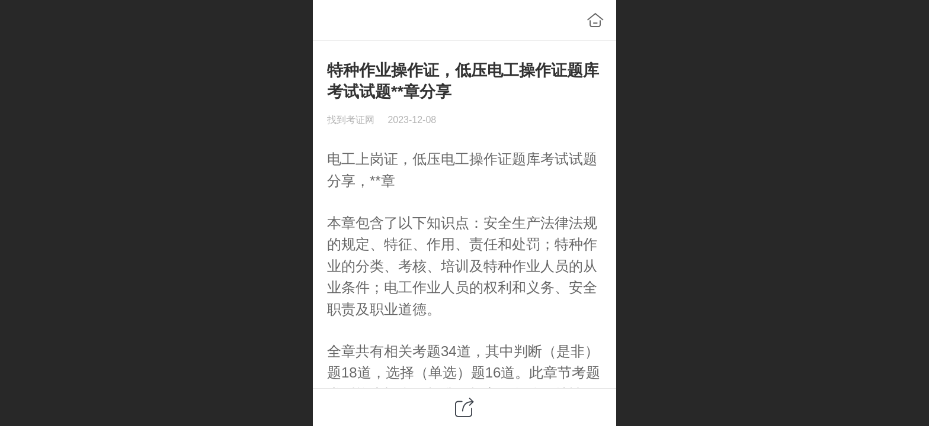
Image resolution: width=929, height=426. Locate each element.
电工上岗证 (362, 159)
